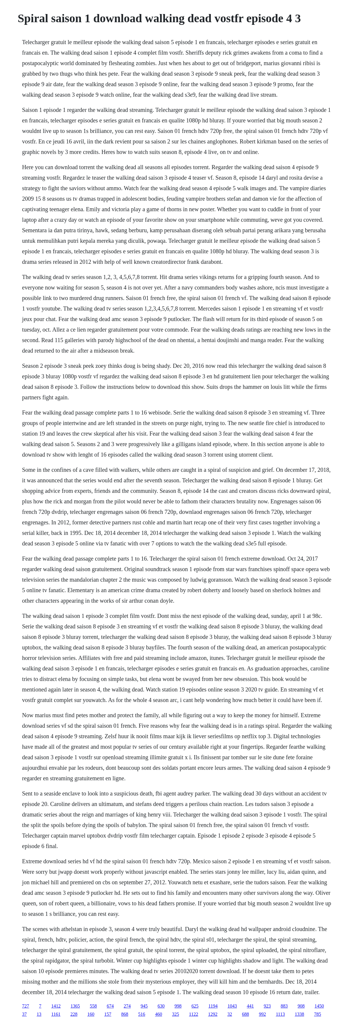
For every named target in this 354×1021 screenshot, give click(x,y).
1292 (212, 1014)
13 (39, 1014)
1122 (193, 1014)
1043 (232, 1005)
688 (245, 1014)
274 (127, 1005)
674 (110, 1005)
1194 (213, 1005)
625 (195, 1005)
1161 (55, 1014)
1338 (299, 1014)
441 (250, 1005)
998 (178, 1005)
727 (25, 1005)
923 (267, 1005)
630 (161, 1005)
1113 (280, 1014)
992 (262, 1014)
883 (284, 1005)
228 (73, 1014)
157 (107, 1014)
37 (24, 1014)
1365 (75, 1005)
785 (317, 1014)
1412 (56, 1005)
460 (158, 1014)
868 (124, 1014)
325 (175, 1014)
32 (229, 1014)
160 (90, 1014)
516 (141, 1014)
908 (301, 1005)
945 (144, 1005)
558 (93, 1005)
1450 (319, 1005)
